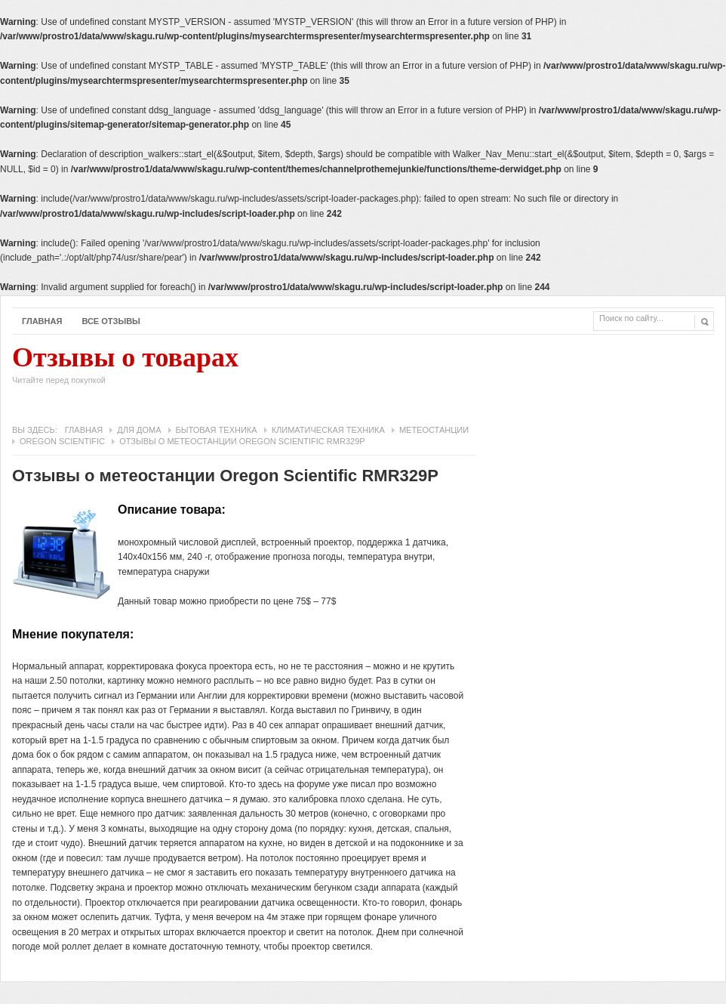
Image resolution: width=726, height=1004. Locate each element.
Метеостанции (434, 429)
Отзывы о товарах (125, 368)
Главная (42, 321)
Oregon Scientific (62, 441)
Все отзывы (111, 321)
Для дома (139, 429)
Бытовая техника (216, 429)
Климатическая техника (328, 429)
